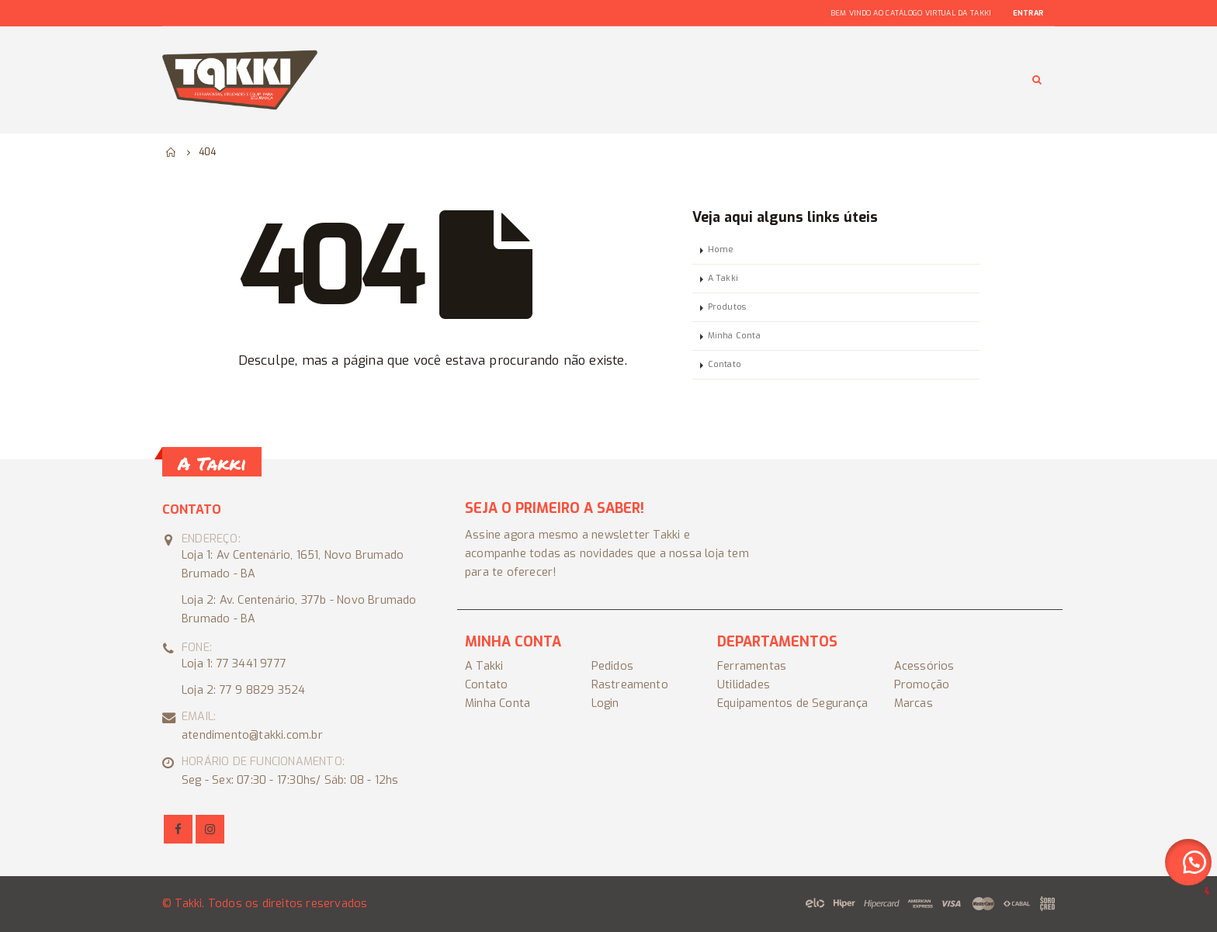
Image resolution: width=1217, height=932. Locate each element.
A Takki (723, 278)
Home (721, 249)
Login (605, 703)
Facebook (178, 829)
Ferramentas (751, 666)
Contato (724, 364)
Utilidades (743, 684)
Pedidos (612, 666)
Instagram (210, 829)
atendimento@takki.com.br (252, 735)
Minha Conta (734, 335)
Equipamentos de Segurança (792, 703)
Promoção (922, 684)
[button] (1188, 862)
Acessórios (924, 666)
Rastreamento (629, 684)
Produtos (727, 307)
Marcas (913, 703)
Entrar (1028, 13)
